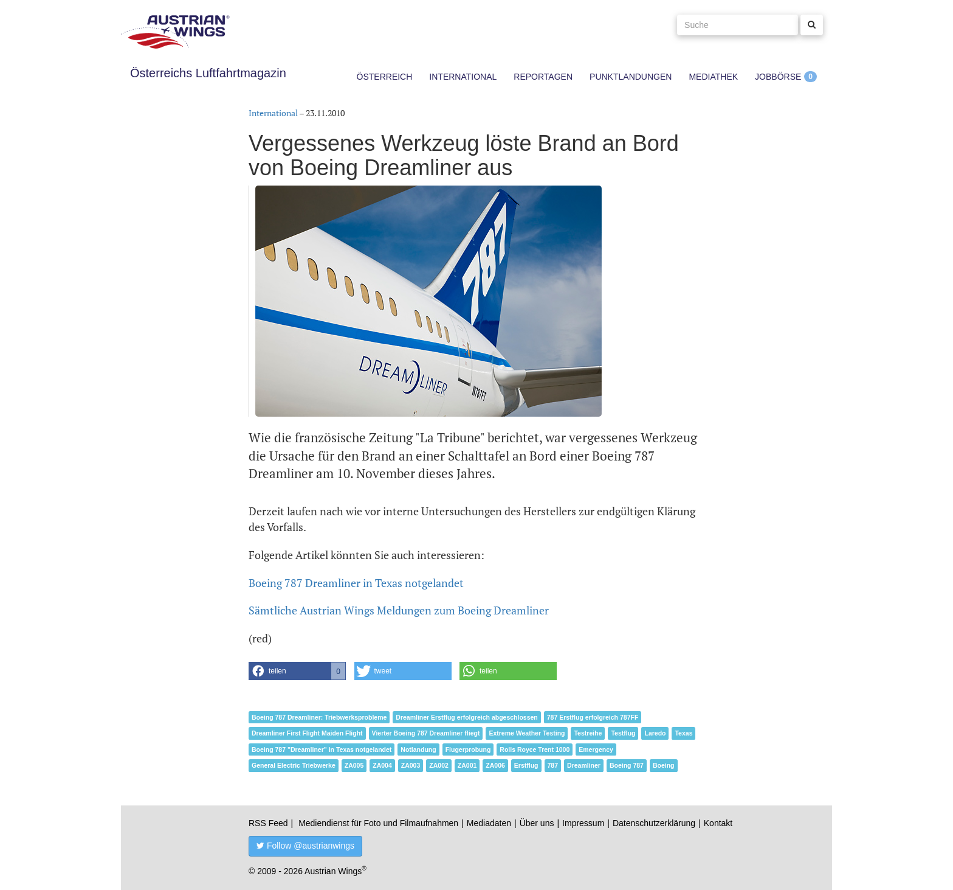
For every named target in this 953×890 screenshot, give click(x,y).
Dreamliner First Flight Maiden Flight (307, 733)
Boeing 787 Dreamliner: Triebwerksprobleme (319, 717)
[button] (297, 671)
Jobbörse (778, 77)
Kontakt (718, 823)
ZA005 (354, 765)
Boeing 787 (627, 765)
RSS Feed (268, 823)
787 (553, 765)
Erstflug (526, 765)
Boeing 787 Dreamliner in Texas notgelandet (356, 582)
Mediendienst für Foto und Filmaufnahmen (378, 823)
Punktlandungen (631, 77)
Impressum (583, 823)
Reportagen (543, 77)
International (463, 77)
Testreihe (588, 733)
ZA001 (467, 765)
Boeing (664, 765)
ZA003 (411, 765)
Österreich (385, 77)
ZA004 (382, 765)
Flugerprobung (468, 749)
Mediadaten (489, 823)
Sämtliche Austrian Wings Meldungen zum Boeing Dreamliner (399, 610)
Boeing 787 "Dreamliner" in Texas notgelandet (321, 749)
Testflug (623, 733)
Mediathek (713, 77)
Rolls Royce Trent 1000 (534, 749)
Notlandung (418, 749)
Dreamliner (583, 765)
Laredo (655, 733)
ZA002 (439, 765)
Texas (683, 733)
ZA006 (495, 765)
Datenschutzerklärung (654, 823)
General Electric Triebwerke (293, 765)
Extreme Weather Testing (527, 733)
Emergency (596, 749)
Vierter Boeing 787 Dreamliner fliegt (426, 733)
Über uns (537, 823)
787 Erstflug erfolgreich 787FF (593, 717)
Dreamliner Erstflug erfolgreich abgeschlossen (466, 717)
